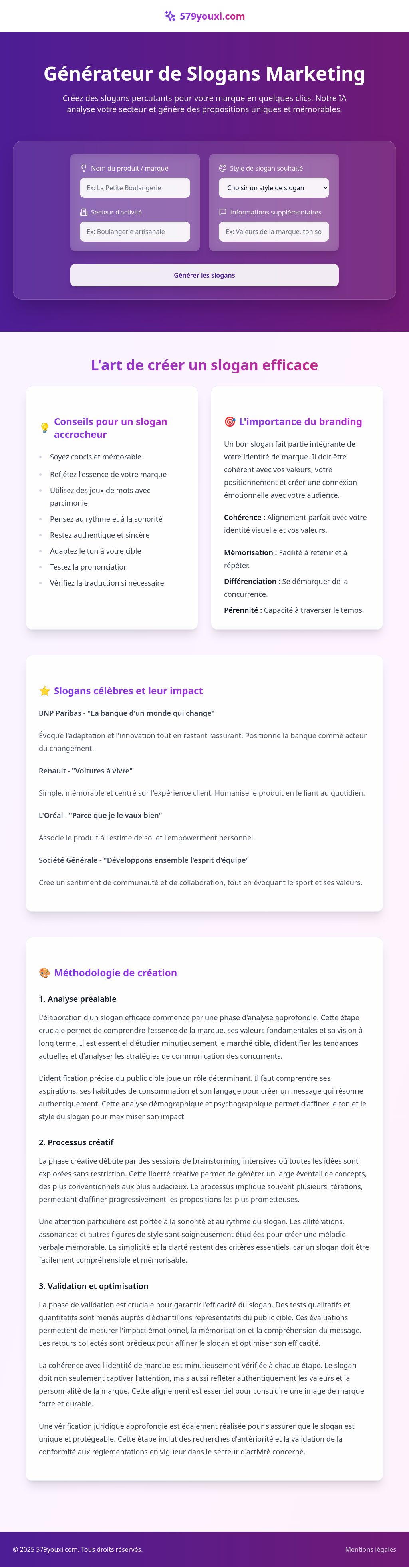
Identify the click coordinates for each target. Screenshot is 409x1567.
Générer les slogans (204, 275)
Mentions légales (370, 1549)
